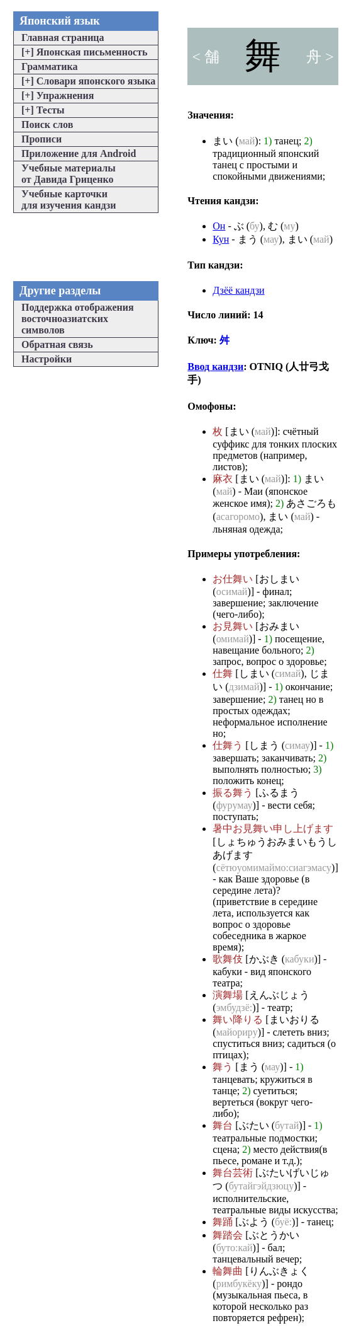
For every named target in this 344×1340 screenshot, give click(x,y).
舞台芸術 (233, 1172)
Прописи (41, 139)
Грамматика (49, 66)
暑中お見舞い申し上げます (273, 828)
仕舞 (223, 673)
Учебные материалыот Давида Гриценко (68, 174)
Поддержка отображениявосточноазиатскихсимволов (77, 318)
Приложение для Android (78, 153)
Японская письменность (84, 52)
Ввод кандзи (215, 366)
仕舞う (228, 745)
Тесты (43, 110)
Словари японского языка (88, 81)
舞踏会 (228, 1235)
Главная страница (62, 37)
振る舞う (233, 792)
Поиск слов (47, 124)
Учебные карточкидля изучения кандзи (68, 199)
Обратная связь (57, 344)
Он (219, 226)
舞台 (223, 1125)
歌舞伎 (228, 959)
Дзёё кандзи (238, 290)
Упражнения (57, 95)
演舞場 (228, 995)
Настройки (46, 359)
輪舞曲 (228, 1271)
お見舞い (233, 626)
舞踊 (223, 1221)
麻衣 (223, 478)
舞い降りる (238, 1019)
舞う (223, 1066)
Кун (221, 239)
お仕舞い (233, 579)
